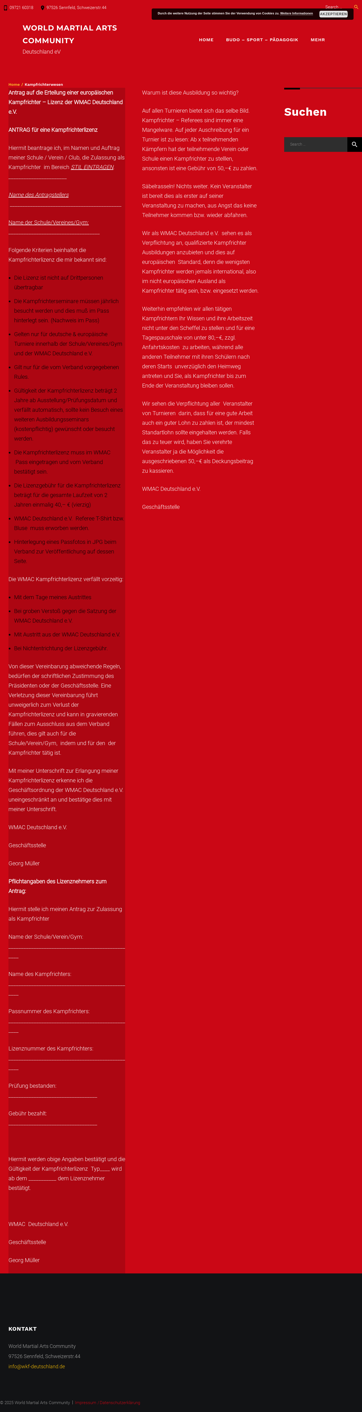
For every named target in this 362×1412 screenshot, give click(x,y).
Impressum (85, 1402)
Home (206, 40)
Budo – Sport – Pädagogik (262, 40)
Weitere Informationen (296, 13)
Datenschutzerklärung (120, 1402)
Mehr (318, 40)
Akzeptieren (333, 14)
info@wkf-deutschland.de (36, 1366)
